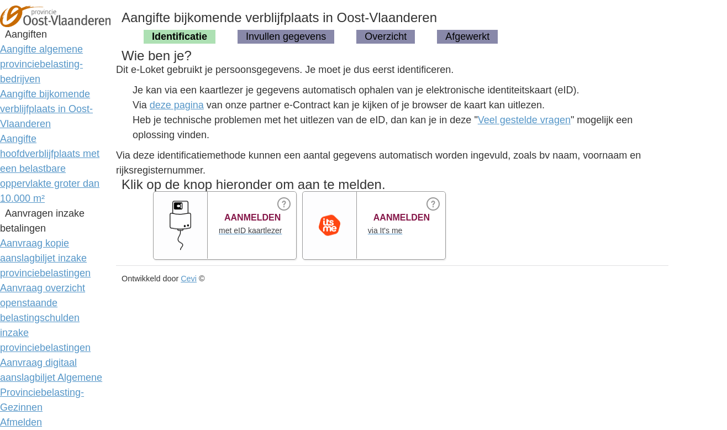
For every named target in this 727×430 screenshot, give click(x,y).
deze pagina (177, 105)
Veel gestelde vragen (524, 119)
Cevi (189, 278)
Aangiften (26, 34)
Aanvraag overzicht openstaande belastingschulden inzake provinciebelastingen (45, 317)
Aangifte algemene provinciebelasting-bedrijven (41, 64)
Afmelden (21, 422)
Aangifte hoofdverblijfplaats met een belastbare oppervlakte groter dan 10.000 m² (49, 168)
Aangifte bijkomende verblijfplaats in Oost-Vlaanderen (46, 108)
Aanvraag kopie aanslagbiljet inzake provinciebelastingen (45, 258)
